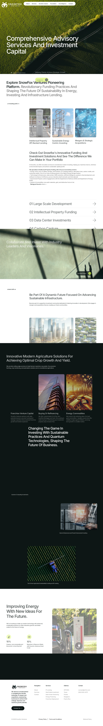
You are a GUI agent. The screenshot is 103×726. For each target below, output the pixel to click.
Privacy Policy (43, 722)
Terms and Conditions (55, 722)
